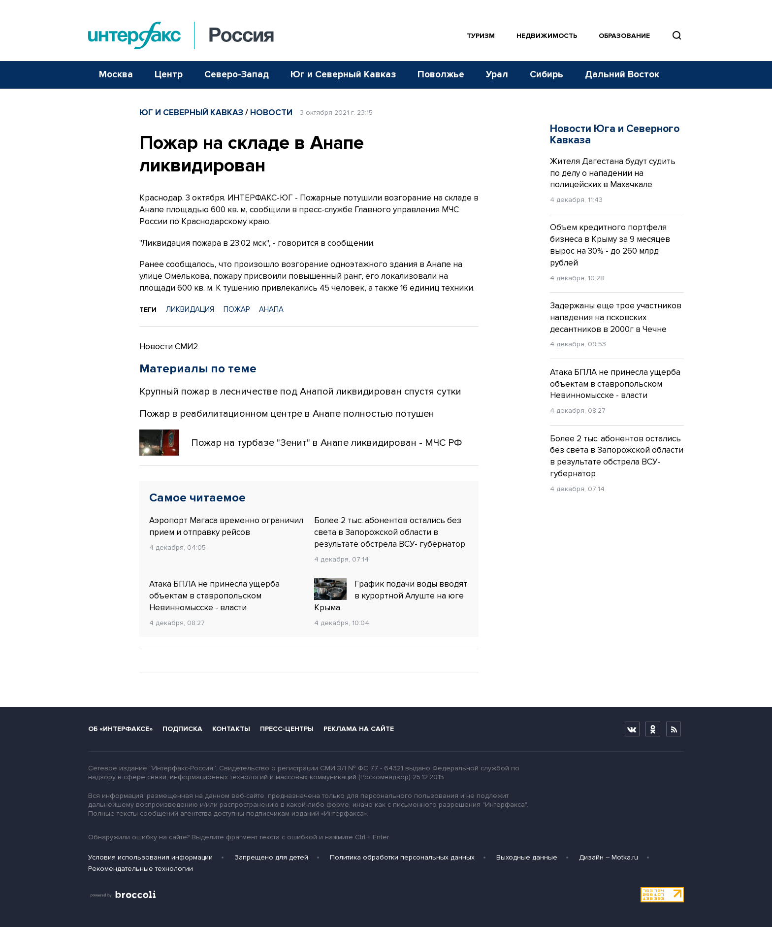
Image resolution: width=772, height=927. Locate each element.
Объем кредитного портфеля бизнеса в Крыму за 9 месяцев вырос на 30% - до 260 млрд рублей (610, 244)
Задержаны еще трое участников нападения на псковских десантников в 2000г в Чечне (615, 317)
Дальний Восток (622, 74)
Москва (116, 74)
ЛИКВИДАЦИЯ (190, 309)
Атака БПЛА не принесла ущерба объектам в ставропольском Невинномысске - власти (214, 596)
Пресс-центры (287, 729)
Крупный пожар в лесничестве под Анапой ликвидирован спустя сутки (300, 391)
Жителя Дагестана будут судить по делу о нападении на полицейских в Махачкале (613, 173)
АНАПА (271, 309)
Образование (624, 36)
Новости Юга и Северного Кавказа (614, 134)
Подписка (182, 729)
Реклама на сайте (358, 729)
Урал (497, 74)
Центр (169, 74)
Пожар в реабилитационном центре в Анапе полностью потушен (286, 414)
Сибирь (546, 74)
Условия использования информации (150, 857)
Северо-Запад (236, 74)
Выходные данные (526, 857)
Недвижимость (546, 36)
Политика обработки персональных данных (402, 857)
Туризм (481, 36)
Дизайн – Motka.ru (608, 857)
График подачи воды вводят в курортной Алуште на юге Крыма (390, 595)
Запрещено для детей (271, 857)
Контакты (231, 729)
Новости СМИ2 (168, 346)
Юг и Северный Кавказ (343, 74)
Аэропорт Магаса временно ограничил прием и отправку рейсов (226, 526)
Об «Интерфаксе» (120, 729)
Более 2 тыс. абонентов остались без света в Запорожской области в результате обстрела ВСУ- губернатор (389, 532)
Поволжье (441, 74)
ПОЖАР (237, 309)
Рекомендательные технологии (140, 868)
